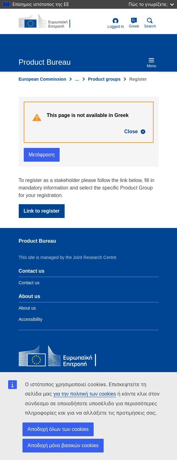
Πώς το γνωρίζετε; (151, 4)
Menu (151, 62)
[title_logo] (49, 21)
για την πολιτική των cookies (84, 394)
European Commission (42, 79)
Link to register (42, 211)
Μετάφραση (42, 154)
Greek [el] (134, 23)
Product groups (104, 79)
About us (27, 308)
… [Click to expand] (77, 79)
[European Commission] (64, 357)
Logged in (115, 23)
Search (150, 23)
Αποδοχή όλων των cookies (58, 429)
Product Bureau (37, 241)
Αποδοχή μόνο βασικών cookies (63, 445)
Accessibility (30, 319)
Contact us (29, 282)
